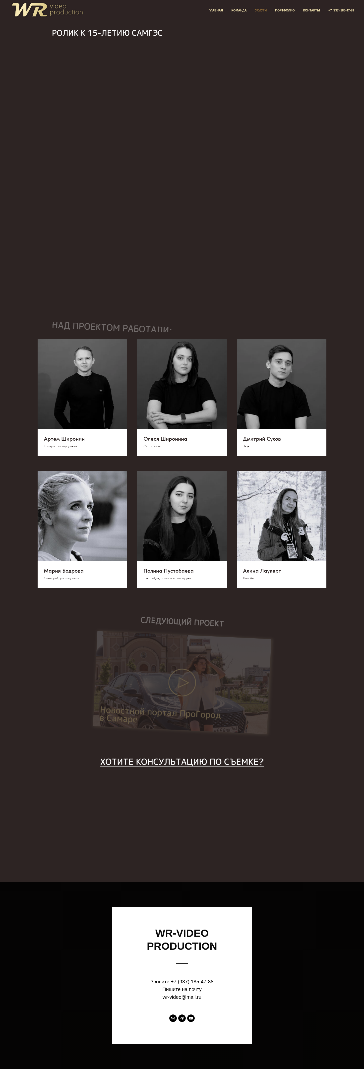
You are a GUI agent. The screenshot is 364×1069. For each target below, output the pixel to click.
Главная (215, 10)
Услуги (261, 10)
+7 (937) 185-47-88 (341, 10)
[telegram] (182, 1018)
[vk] (173, 1018)
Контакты (311, 10)
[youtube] (191, 1018)
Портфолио (285, 10)
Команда (239, 10)
